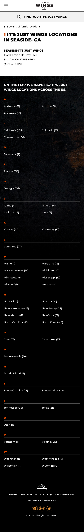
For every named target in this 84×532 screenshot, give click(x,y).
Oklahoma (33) (51, 339)
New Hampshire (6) (16, 308)
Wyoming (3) (50, 465)
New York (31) (50, 315)
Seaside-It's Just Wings (24, 50)
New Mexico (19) (14, 315)
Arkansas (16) (12, 113)
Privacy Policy (29, 495)
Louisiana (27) (13, 246)
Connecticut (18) (14, 137)
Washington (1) (13, 458)
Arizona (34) (49, 106)
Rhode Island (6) (14, 373)
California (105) (13, 130)
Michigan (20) (50, 270)
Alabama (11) (12, 106)
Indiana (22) (11, 212)
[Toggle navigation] (6, 5)
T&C (42, 495)
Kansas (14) (11, 229)
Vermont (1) (11, 441)
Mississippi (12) (51, 277)
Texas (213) (48, 407)
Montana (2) (49, 284)
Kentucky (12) (50, 229)
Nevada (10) (49, 301)
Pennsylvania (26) (15, 356)
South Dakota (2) (53, 390)
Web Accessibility (65, 495)
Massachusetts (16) (16, 270)
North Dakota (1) (52, 322)
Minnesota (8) (12, 277)
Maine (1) (9, 263)
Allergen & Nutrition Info (42, 500)
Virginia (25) (49, 441)
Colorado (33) (50, 130)
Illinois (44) (49, 205)
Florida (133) (11, 171)
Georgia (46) (12, 188)
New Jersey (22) (52, 308)
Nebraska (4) (12, 301)
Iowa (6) (47, 212)
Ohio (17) (9, 339)
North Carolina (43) (16, 322)
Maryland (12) (50, 263)
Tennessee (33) (13, 407)
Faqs (49, 495)
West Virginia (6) (52, 458)
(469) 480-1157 (13, 64)
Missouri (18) (11, 284)
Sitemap (13, 495)
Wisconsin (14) (13, 465)
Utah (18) (9, 424)
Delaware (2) (12, 154)
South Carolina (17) (16, 390)
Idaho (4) (9, 205)
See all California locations (24, 26)
